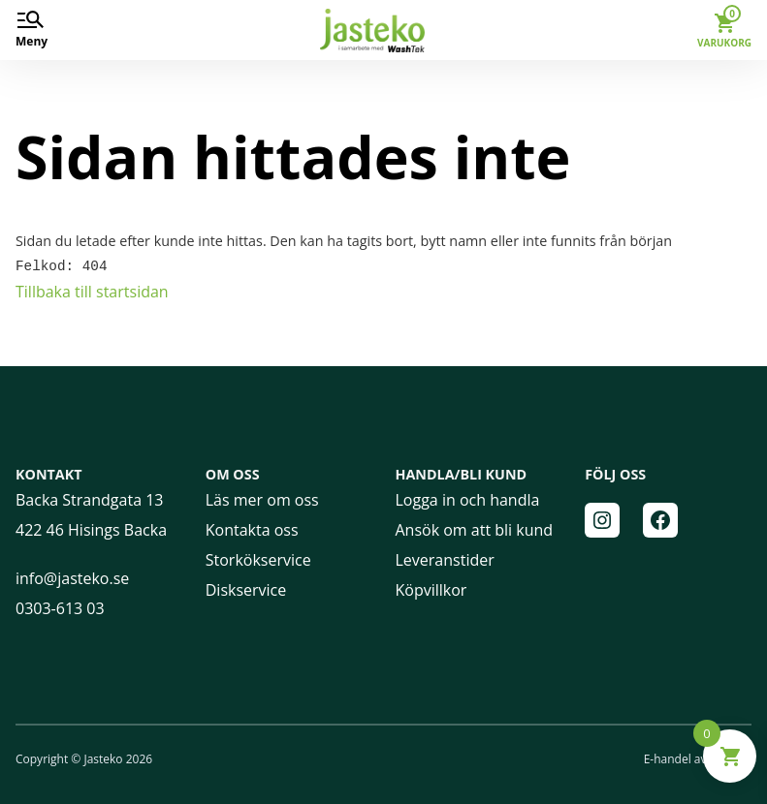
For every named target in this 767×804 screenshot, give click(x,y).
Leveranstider (445, 559)
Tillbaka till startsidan (92, 290)
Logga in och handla (468, 499)
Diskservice (246, 589)
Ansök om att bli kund (475, 529)
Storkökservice (258, 559)
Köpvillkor (431, 589)
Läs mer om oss (262, 499)
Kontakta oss (252, 529)
